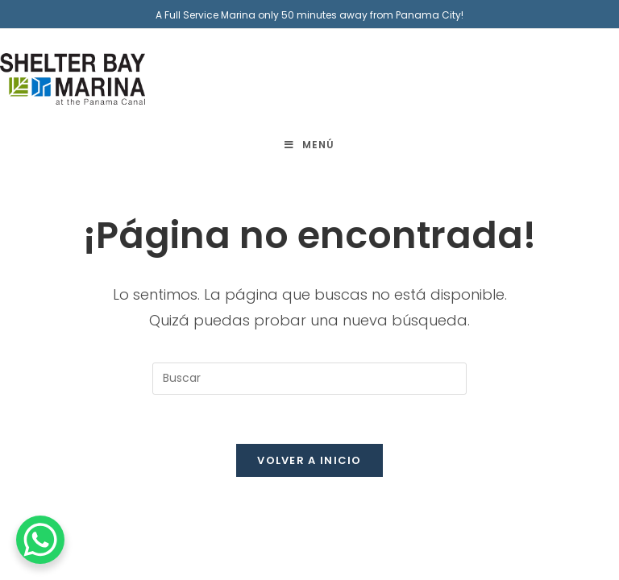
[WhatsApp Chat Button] (40, 540)
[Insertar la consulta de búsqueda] (309, 378)
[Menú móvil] (309, 145)
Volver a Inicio (309, 460)
